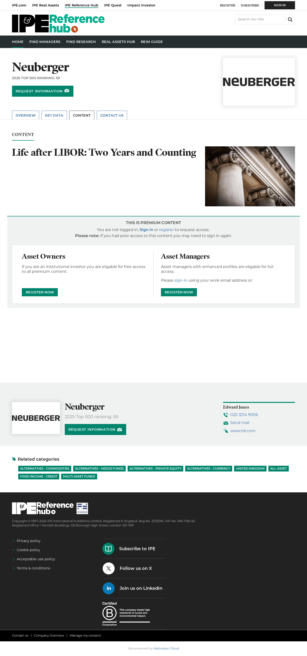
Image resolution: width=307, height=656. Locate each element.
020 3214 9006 (244, 414)
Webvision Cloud (166, 648)
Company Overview (49, 635)
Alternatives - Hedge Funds (99, 468)
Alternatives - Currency (208, 468)
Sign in (146, 229)
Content (82, 115)
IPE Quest (113, 5)
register (166, 229)
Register (227, 5)
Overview (25, 115)
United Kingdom (250, 468)
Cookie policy (28, 550)
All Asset (278, 468)
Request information (39, 91)
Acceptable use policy (36, 559)
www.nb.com (242, 431)
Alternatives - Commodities (44, 468)
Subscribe (250, 5)
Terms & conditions (33, 568)
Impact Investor (141, 5)
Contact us (20, 635)
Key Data (54, 115)
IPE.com (19, 5)
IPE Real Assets (45, 5)
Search (289, 19)
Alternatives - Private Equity (155, 468)
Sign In (280, 5)
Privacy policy (29, 541)
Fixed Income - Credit (38, 476)
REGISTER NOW (40, 292)
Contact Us (112, 115)
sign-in (181, 280)
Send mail (239, 422)
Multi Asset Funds (79, 476)
